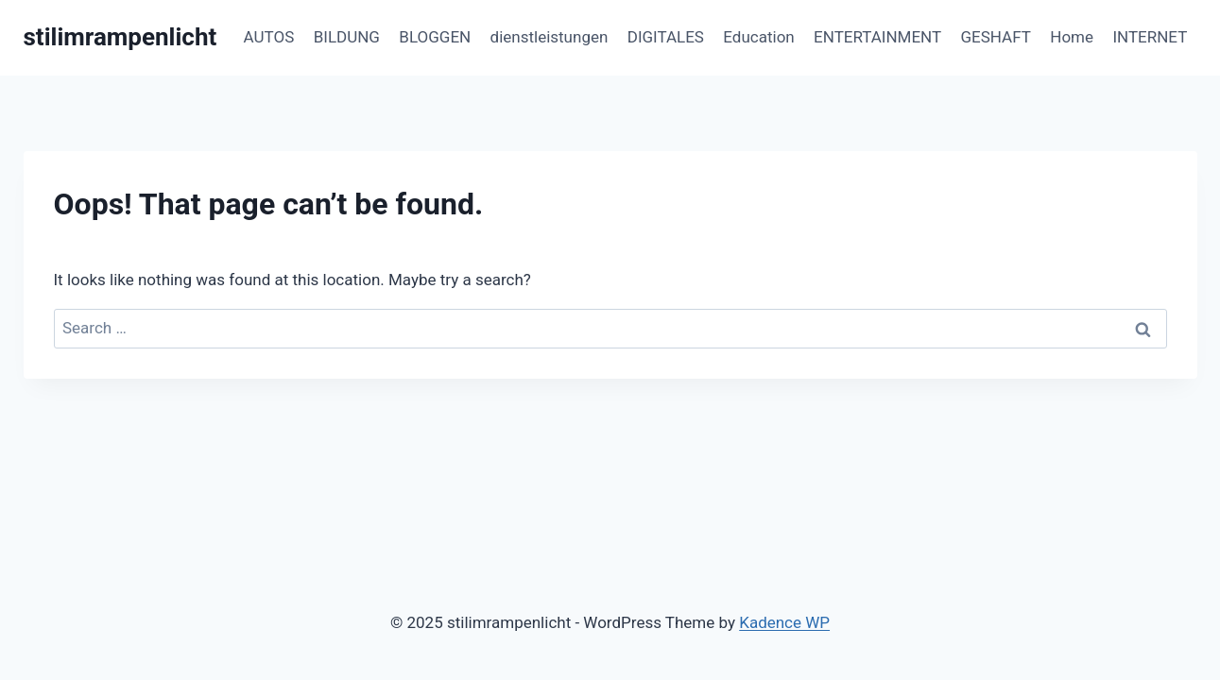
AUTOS (269, 36)
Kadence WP (784, 622)
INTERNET (1149, 36)
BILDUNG (347, 36)
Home (1071, 36)
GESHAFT (996, 36)
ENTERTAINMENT (877, 36)
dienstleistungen (549, 36)
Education (758, 36)
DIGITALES (665, 36)
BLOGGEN (435, 36)
